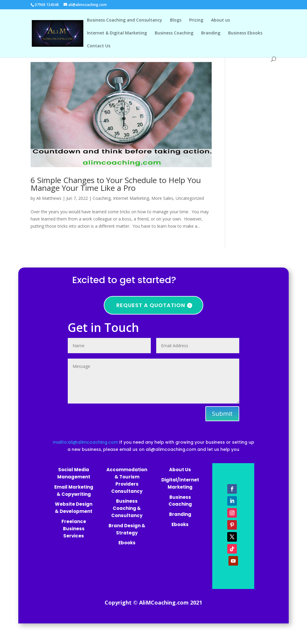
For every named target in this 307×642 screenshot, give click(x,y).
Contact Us (98, 46)
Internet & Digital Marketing (117, 33)
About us (220, 20)
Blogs (175, 20)
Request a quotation (150, 305)
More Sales (162, 198)
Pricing (196, 20)
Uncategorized (190, 198)
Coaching (102, 198)
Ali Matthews (48, 198)
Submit (222, 414)
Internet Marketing (131, 198)
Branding (210, 33)
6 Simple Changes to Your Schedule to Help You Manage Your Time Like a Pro (116, 184)
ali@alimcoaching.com (171, 449)
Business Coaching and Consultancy (124, 20)
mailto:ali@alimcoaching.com (86, 442)
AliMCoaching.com (164, 602)
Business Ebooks (245, 33)
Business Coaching (174, 33)
